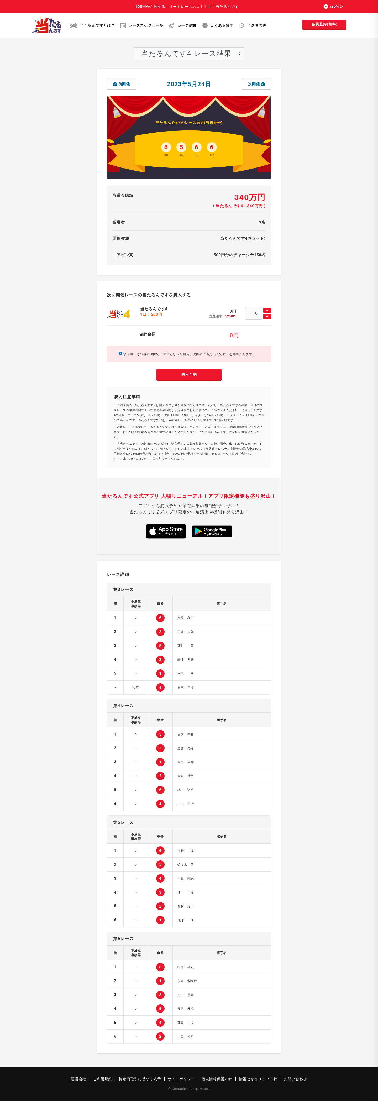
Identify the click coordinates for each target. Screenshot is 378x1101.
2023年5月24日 (189, 84)
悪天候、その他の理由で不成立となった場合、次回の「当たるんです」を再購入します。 (187, 354)
